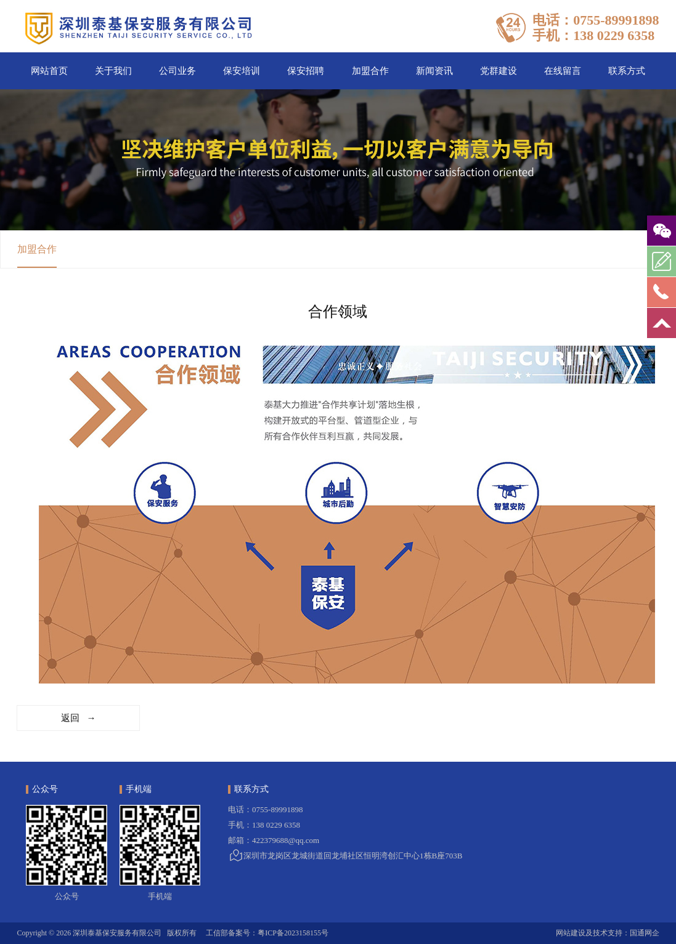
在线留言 (562, 71)
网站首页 (49, 71)
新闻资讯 (434, 71)
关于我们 (113, 71)
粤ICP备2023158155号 (293, 933)
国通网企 (644, 933)
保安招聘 (305, 71)
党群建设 (498, 71)
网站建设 (570, 933)
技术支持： (611, 933)
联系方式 (626, 71)
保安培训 (241, 71)
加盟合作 (370, 71)
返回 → (78, 718)
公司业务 (177, 71)
